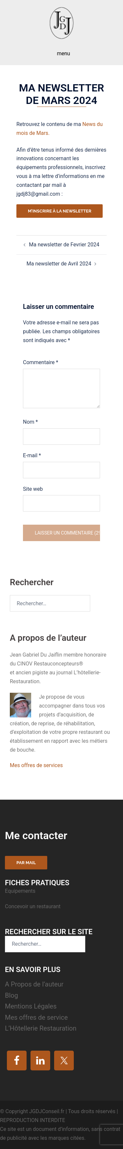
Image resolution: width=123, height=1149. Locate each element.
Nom (30, 422)
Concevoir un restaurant (32, 906)
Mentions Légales (31, 1006)
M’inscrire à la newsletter (59, 211)
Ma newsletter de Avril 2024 (59, 264)
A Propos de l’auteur (34, 984)
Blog (11, 995)
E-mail (32, 455)
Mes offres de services (36, 765)
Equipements (21, 891)
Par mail (26, 862)
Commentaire (40, 362)
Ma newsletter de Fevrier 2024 (64, 244)
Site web (33, 489)
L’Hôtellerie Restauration (40, 1028)
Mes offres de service (36, 1017)
